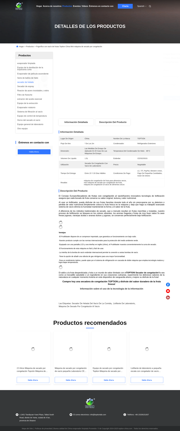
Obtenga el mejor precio (127, 98)
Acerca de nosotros (52, 6)
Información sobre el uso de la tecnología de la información (111, 288)
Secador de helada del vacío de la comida (91, 303)
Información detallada (76, 122)
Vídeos (85, 6)
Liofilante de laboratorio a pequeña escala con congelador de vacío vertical (146, 370)
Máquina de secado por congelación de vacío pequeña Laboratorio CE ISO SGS (71, 370)
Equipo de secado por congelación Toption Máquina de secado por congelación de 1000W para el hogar (109, 370)
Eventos (77, 6)
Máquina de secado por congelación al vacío (79, 306)
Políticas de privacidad (43, 429)
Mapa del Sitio (27, 429)
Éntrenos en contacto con (101, 6)
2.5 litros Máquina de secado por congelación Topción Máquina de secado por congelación (31, 370)
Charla (125, 6)
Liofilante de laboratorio (124, 303)
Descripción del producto (112, 122)
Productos (67, 6)
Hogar (39, 6)
